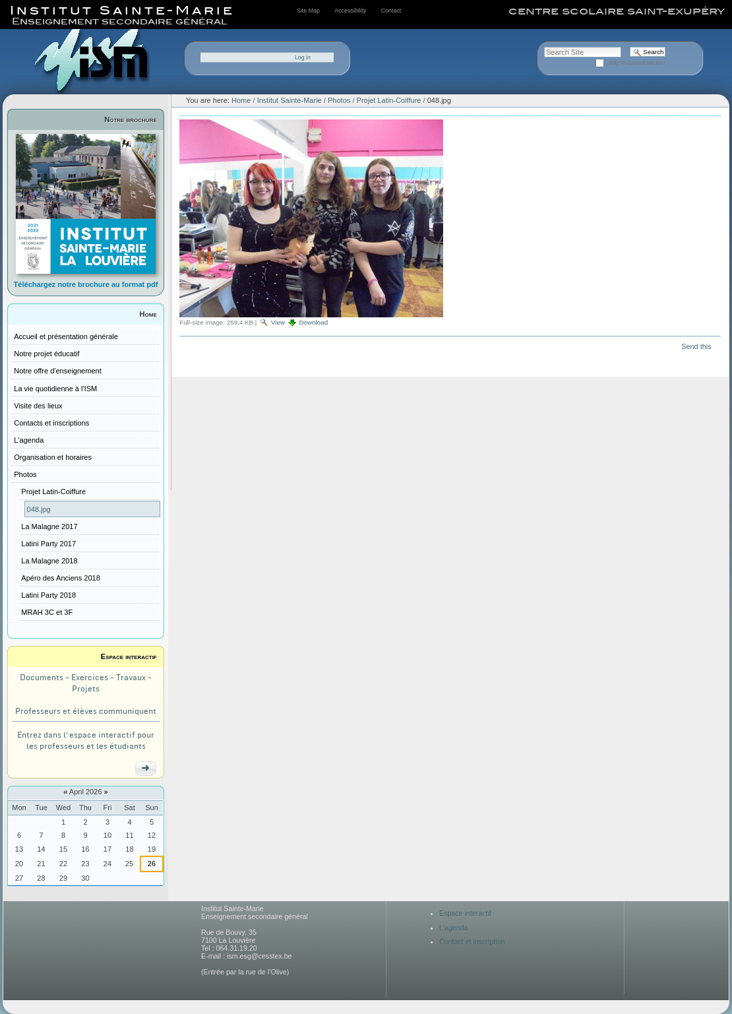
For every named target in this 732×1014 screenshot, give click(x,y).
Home (148, 314)
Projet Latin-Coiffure (390, 100)
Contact (391, 10)
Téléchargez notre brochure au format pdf (86, 284)
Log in (303, 57)
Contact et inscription (472, 941)
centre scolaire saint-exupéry (616, 11)
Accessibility (350, 10)
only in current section (637, 62)
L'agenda (453, 928)
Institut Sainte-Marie (289, 100)
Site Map (308, 10)
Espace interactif (129, 656)
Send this (696, 346)
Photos (339, 100)
